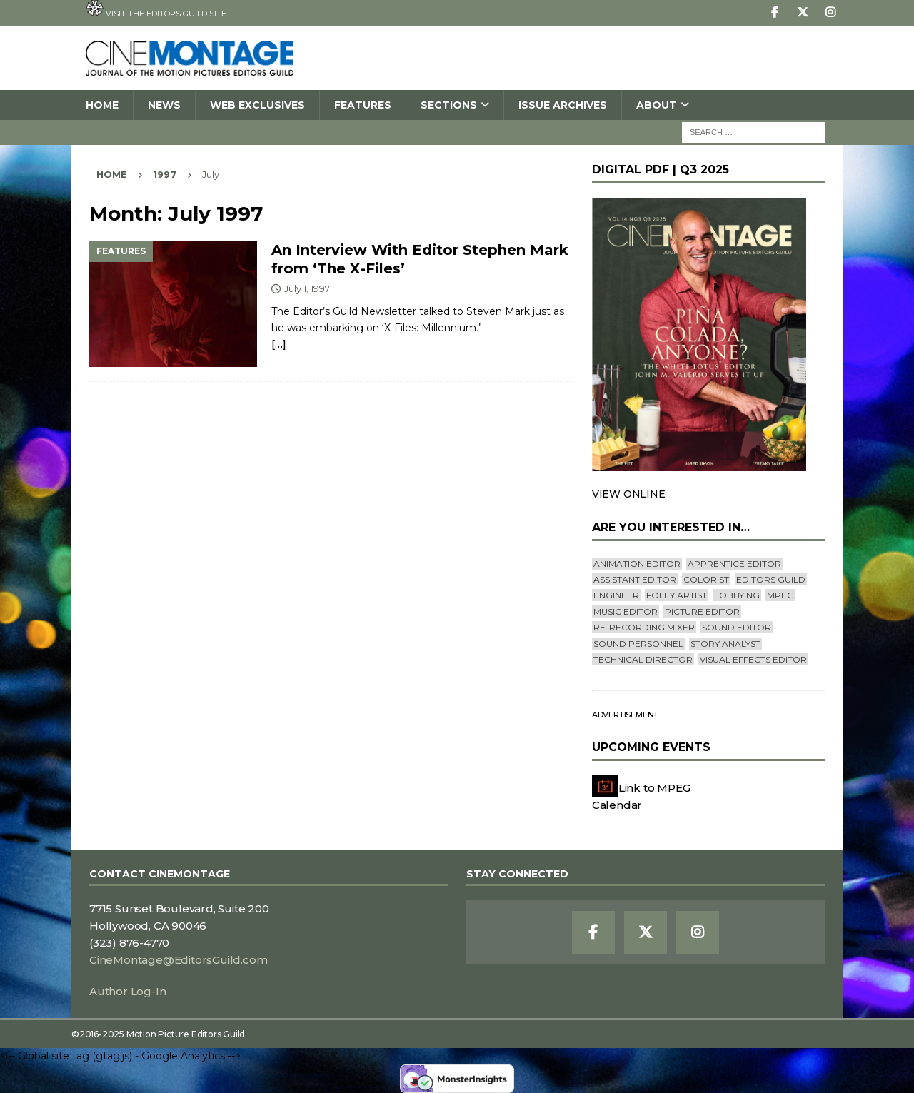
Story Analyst (725, 643)
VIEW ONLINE (629, 494)
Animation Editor (637, 563)
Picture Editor (702, 611)
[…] (278, 344)
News (164, 105)
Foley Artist (676, 595)
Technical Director (643, 659)
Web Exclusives (257, 105)
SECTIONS (449, 105)
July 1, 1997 (307, 288)
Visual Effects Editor (753, 659)
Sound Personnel (638, 643)
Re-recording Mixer (644, 627)
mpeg (780, 595)
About (656, 105)
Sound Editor (736, 627)
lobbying (737, 595)
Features (362, 105)
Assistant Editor (634, 579)
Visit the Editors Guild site (156, 9)
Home (102, 105)
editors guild (770, 579)
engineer (616, 595)
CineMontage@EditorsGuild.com (178, 960)
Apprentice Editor (734, 563)
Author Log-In (127, 991)
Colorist (706, 579)
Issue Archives (562, 105)
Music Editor (625, 611)
